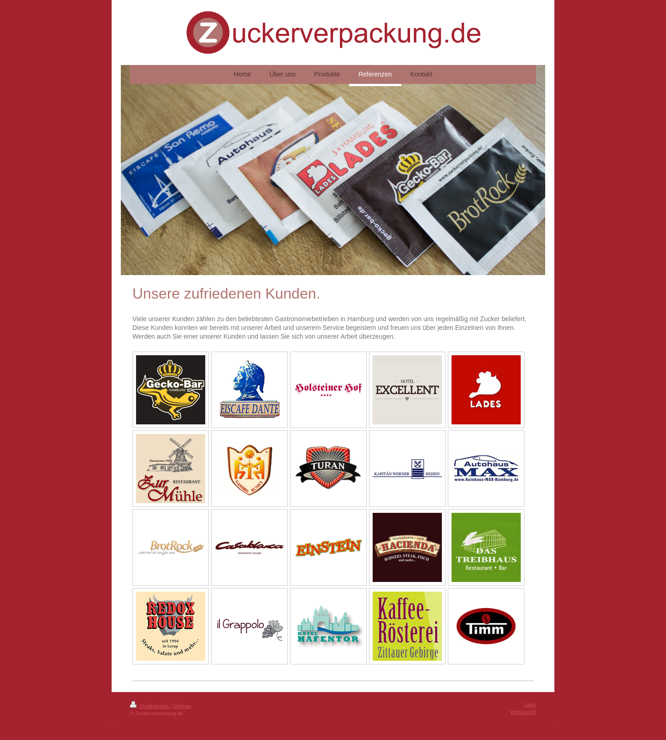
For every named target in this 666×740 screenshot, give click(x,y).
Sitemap (182, 706)
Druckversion (150, 706)
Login (530, 704)
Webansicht (523, 712)
